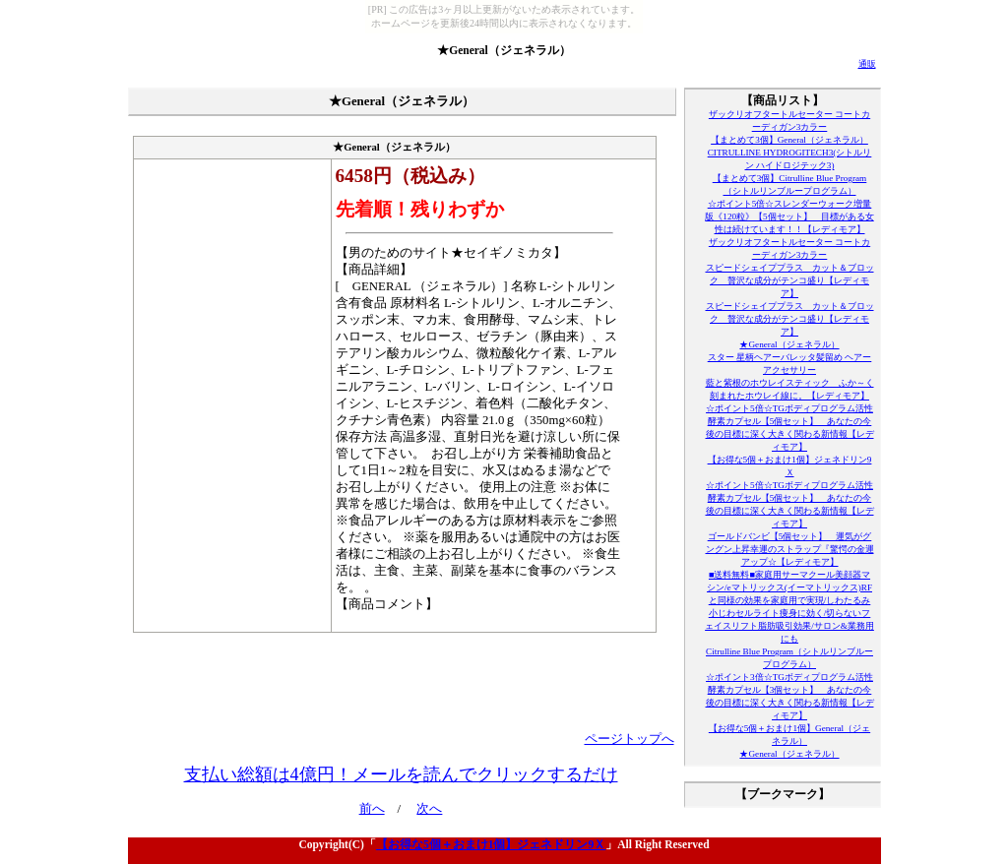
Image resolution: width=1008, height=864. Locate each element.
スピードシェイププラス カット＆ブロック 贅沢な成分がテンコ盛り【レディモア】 (790, 280)
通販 (867, 64)
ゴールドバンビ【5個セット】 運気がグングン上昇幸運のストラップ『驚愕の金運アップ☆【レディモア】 (790, 549)
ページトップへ (629, 739)
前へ (372, 809)
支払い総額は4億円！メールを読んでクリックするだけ (401, 774)
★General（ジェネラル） (504, 50)
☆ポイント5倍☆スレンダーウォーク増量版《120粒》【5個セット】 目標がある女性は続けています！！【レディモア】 (789, 216)
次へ (429, 809)
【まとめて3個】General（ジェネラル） (789, 140)
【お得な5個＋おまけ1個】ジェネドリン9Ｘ (490, 844)
